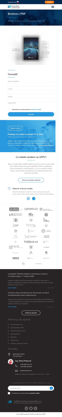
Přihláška (49, 2)
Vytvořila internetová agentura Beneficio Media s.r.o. (28, 403)
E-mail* (10, 89)
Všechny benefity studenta (31, 180)
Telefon (10, 96)
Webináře (13, 337)
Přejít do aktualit (31, 313)
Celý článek (12, 288)
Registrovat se (15, 128)
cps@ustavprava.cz (26, 370)
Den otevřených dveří (17, 327)
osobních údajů (36, 109)
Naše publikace (15, 334)
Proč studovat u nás (17, 324)
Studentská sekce (12, 2)
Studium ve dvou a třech (18, 331)
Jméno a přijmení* (13, 81)
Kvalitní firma (15, 340)
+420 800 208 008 (26, 366)
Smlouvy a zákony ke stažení (19, 343)
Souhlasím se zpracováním (26, 109)
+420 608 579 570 (26, 364)
